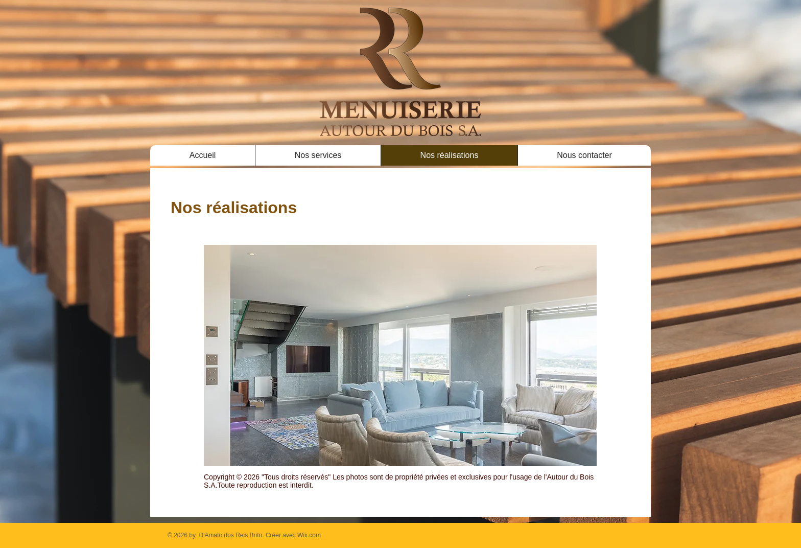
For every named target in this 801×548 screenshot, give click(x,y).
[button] (400, 355)
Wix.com (309, 535)
